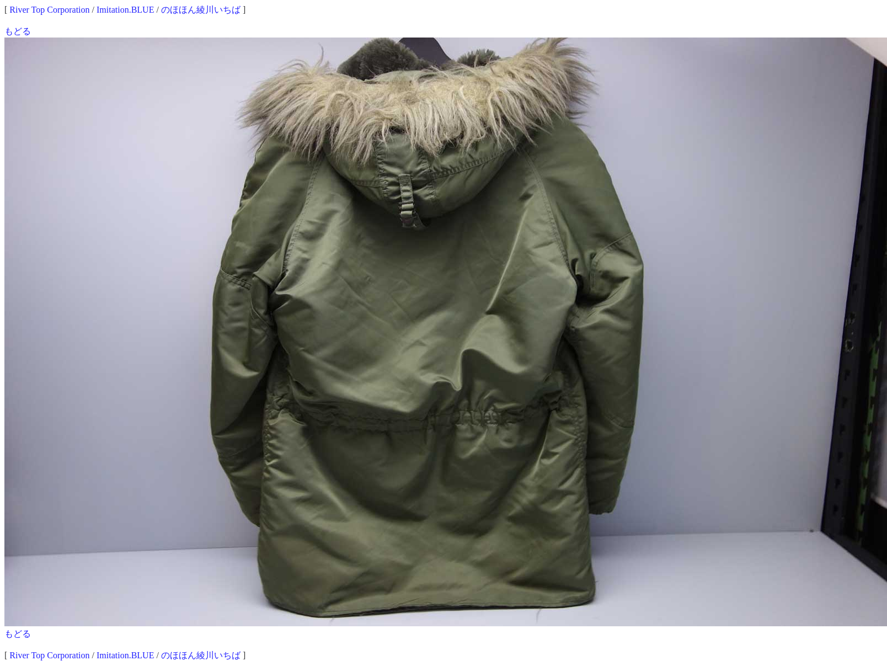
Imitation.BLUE (125, 9)
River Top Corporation (49, 9)
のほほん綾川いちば (201, 9)
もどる (17, 31)
